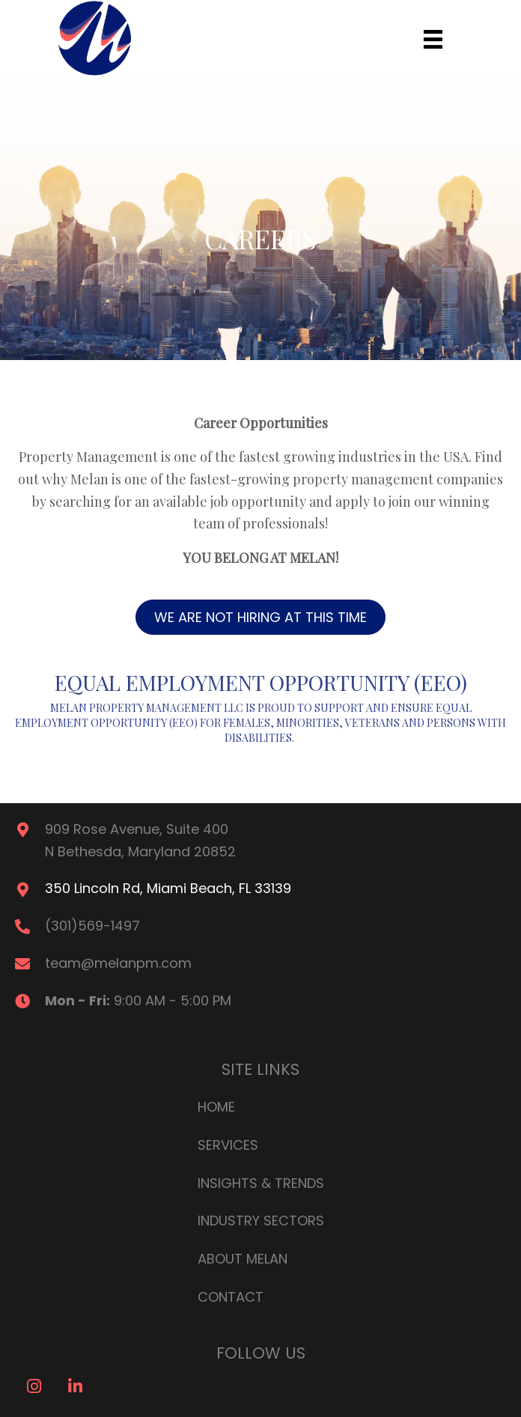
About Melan (242, 1258)
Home (216, 1106)
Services (228, 1145)
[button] (260, 618)
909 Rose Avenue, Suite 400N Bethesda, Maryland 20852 (140, 840)
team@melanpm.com (118, 963)
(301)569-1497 (92, 925)
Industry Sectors (261, 1220)
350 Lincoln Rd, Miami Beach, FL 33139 (168, 888)
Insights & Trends (261, 1183)
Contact (230, 1297)
